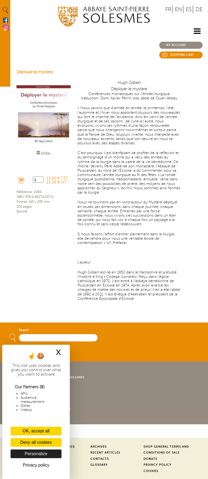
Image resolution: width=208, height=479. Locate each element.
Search (24, 330)
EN (178, 9)
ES (189, 9)
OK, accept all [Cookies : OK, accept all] (36, 431)
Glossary (99, 464)
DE (199, 9)
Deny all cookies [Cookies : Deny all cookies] (36, 442)
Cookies (151, 471)
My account (176, 45)
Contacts (99, 458)
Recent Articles (105, 452)
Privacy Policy (157, 464)
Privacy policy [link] (36, 465)
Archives (98, 446)
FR (168, 9)
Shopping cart (182, 54)
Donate (150, 458)
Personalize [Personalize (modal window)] (36, 453)
